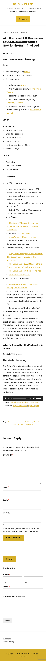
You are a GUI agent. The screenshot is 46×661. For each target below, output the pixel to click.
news (40, 422)
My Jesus (25, 233)
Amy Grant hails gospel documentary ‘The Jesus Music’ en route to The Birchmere (25, 257)
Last (25, 582)
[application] (23, 398)
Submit (7, 620)
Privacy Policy (8, 641)
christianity (29, 422)
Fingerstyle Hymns (15, 102)
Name (6, 487)
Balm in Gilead (23, 4)
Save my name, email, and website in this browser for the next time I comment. (21, 530)
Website (6, 513)
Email (6, 500)
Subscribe (7, 639)
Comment (8, 455)
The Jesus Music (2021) (19, 274)
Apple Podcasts (20, 405)
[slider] (19, 398)
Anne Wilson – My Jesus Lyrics (22, 237)
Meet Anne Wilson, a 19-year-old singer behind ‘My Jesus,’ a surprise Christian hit (22, 226)
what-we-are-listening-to (23, 424)
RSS (37, 405)
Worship (24, 32)
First (4, 582)
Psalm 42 (8, 53)
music (35, 422)
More (5, 409)
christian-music (18, 422)
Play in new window (19, 402)
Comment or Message (14, 596)
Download (34, 402)
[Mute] (34, 398)
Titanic (24, 85)
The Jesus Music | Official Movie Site (25, 271)
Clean (27, 71)
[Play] (6, 398)
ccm (10, 422)
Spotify (31, 405)
